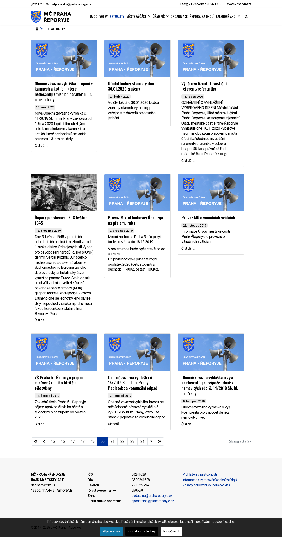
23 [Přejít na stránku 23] (132, 441)
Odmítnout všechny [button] (142, 531)
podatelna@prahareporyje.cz (73, 4)
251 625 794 (42, 4)
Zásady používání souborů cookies (206, 485)
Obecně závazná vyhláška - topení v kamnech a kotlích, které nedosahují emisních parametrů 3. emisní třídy (64, 91)
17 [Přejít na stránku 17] (73, 441)
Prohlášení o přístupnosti (200, 474)
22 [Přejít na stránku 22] (122, 441)
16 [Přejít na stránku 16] (63, 441)
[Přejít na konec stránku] (159, 441)
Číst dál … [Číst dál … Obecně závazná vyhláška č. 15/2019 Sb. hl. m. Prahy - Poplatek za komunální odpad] (114, 424)
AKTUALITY (117, 16)
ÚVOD (93, 16)
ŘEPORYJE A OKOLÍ (202, 16)
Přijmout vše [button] (111, 531)
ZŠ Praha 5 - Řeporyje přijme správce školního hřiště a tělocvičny (59, 382)
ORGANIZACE (179, 16)
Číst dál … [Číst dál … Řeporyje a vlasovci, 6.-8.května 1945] (41, 320)
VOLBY (103, 16)
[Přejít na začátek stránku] (35, 441)
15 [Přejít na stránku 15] (53, 441)
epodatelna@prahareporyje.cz (153, 501)
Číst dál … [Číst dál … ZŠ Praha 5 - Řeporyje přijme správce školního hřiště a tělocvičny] (41, 424)
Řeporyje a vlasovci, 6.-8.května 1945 (61, 220)
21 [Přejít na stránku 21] (113, 441)
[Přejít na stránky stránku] (44, 441)
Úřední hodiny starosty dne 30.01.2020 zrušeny (131, 86)
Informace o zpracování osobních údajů (210, 480)
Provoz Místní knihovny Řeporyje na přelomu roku (135, 220)
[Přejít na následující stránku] (151, 441)
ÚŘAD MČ (159, 16)
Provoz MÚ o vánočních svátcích (208, 217)
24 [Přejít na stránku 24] (142, 441)
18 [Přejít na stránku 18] (83, 441)
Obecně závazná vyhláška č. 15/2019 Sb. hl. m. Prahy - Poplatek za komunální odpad (132, 382)
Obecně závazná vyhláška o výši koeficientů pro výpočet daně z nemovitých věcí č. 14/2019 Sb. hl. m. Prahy (209, 385)
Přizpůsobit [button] (171, 531)
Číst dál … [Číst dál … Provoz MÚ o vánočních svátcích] (188, 248)
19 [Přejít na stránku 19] (93, 441)
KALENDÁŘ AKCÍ (226, 16)
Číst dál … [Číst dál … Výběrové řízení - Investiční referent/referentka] (188, 160)
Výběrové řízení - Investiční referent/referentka (204, 86)
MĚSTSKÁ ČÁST (136, 16)
